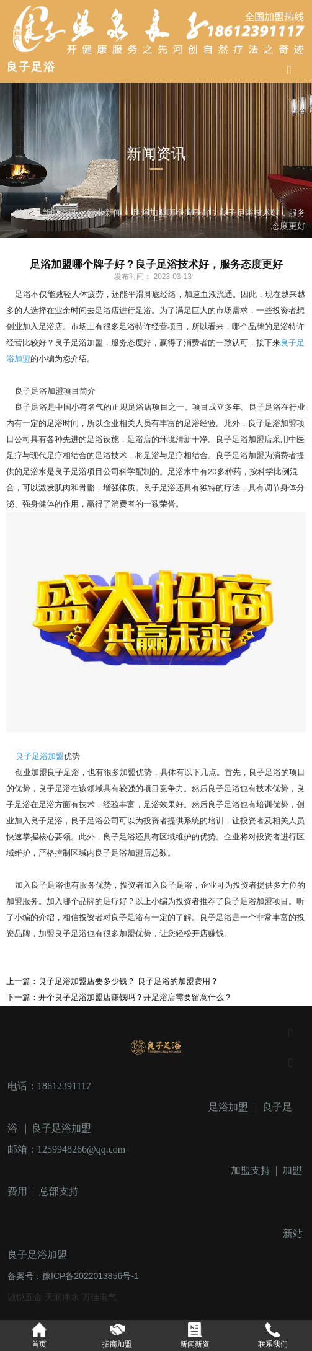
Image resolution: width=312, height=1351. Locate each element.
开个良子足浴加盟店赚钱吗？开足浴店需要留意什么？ (135, 997)
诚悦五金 (26, 1297)
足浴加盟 (228, 1107)
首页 (25, 212)
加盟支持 (250, 1170)
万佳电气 (99, 1297)
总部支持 (59, 1191)
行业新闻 (104, 212)
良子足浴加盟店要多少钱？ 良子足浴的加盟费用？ (128, 981)
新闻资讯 (59, 212)
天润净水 (63, 1297)
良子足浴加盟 (40, 756)
